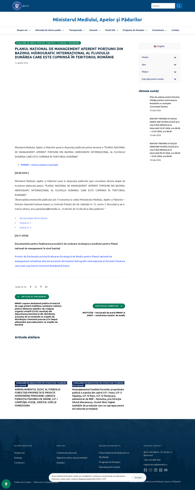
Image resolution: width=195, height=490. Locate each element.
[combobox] (163, 6)
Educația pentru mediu (109, 467)
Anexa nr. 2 (25, 227)
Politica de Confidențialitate (45, 482)
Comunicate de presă (67, 452)
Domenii (95, 30)
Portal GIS (111, 30)
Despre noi (23, 30)
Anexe (65, 266)
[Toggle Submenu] (175, 57)
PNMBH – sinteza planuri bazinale (39, 165)
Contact (175, 30)
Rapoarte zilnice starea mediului (72, 457)
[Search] (178, 6)
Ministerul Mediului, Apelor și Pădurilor (97, 19)
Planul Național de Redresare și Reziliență (114, 454)
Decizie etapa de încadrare (33, 218)
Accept (138, 477)
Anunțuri (61, 462)
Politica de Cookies (22, 482)
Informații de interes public (49, 30)
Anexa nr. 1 (25, 223)
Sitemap (18, 457)
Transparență (76, 30)
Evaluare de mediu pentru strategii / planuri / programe (47, 43)
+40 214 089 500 (152, 459)
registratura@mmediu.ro (155, 464)
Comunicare (159, 30)
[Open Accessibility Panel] (6, 484)
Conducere (19, 462)
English (159, 46)
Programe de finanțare (135, 30)
